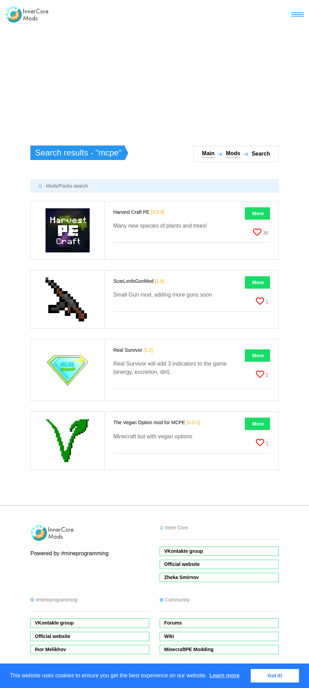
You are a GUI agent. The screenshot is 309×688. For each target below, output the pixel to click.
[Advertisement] (154, 81)
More (258, 213)
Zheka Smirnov (181, 577)
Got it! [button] (275, 675)
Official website (182, 564)
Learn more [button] (224, 675)
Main (208, 153)
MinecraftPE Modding (188, 649)
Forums (173, 623)
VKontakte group (183, 551)
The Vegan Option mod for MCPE (156, 422)
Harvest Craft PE (138, 212)
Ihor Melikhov (50, 649)
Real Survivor (133, 350)
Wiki (169, 636)
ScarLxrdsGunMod (138, 281)
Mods (233, 153)
